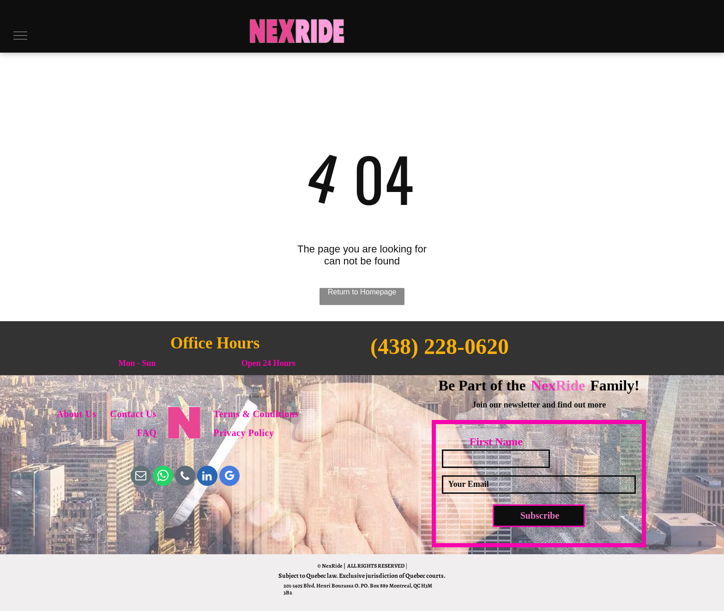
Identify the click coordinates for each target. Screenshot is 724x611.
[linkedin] (207, 477)
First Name (496, 442)
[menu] (20, 36)
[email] (141, 477)
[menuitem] (76, 414)
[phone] (185, 477)
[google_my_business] (229, 477)
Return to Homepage (362, 292)
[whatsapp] (163, 477)
